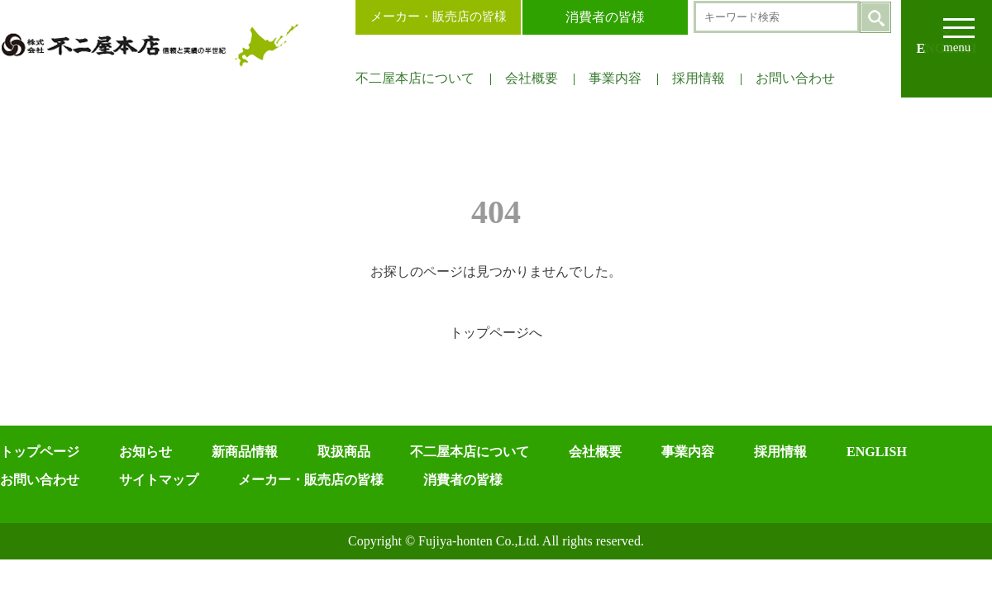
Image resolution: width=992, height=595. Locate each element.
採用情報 (698, 78)
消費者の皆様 (605, 17)
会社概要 (531, 78)
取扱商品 (343, 452)
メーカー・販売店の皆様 (438, 16)
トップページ (39, 452)
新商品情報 (245, 452)
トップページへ (496, 333)
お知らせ (145, 452)
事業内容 (615, 78)
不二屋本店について (415, 78)
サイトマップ (158, 480)
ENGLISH (877, 452)
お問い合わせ (795, 78)
